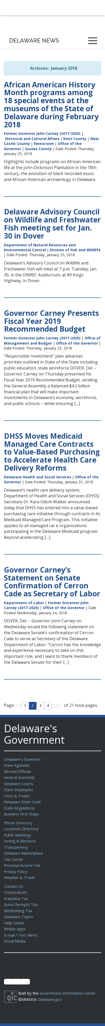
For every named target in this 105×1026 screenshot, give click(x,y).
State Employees (19, 788)
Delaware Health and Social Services (37, 476)
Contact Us (14, 881)
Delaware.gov (50, 991)
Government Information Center (68, 985)
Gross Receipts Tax (22, 898)
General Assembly (20, 776)
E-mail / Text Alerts (21, 927)
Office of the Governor (77, 343)
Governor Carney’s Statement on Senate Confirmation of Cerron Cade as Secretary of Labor (52, 581)
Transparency (16, 843)
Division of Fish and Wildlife (75, 249)
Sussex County (38, 148)
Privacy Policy (16, 866)
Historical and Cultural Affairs (32, 138)
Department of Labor (24, 602)
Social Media (15, 933)
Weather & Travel (20, 872)
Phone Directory (18, 820)
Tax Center (14, 855)
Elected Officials (18, 770)
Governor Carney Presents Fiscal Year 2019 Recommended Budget (51, 321)
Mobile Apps (15, 921)
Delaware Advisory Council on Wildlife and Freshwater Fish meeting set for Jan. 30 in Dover (52, 223)
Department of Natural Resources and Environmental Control (40, 247)
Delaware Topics (19, 910)
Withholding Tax (18, 904)
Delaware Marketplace (24, 849)
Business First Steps (22, 811)
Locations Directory (21, 825)
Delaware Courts (19, 782)
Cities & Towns (17, 794)
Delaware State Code (23, 799)
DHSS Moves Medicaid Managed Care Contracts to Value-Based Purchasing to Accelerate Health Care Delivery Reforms (52, 452)
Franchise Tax (16, 892)
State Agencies (17, 764)
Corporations (15, 886)
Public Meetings (18, 831)
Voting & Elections (20, 837)
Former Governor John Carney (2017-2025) (42, 133)
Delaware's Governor (23, 759)
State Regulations (20, 805)
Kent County (75, 138)
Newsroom (44, 143)
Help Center (15, 916)
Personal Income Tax (23, 860)
